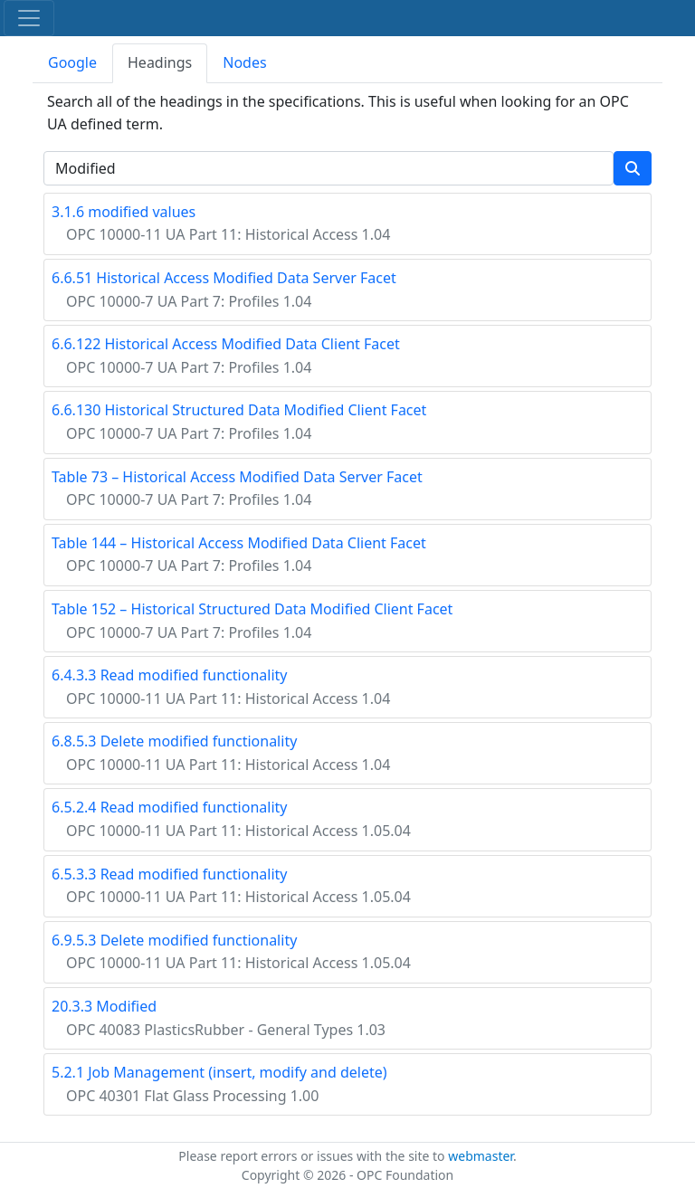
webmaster (480, 1155)
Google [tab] (72, 62)
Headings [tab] (160, 62)
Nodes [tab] (244, 62)
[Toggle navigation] (29, 18)
